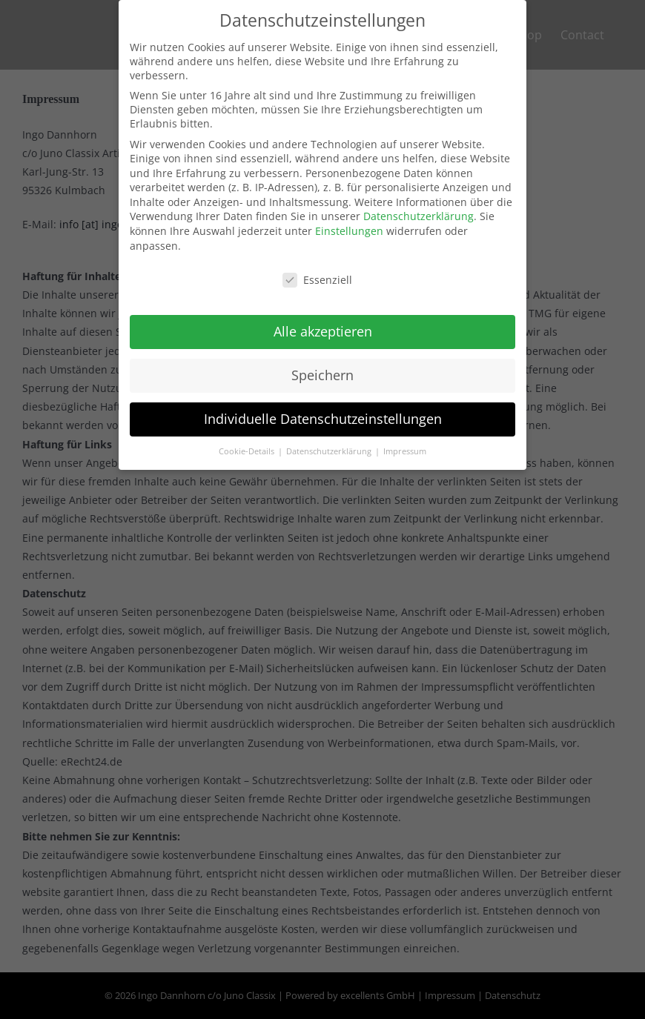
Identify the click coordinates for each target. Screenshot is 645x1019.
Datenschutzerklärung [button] (330, 442)
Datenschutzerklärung (418, 207)
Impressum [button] (404, 442)
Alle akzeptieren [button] (323, 322)
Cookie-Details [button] (248, 442)
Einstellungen (349, 221)
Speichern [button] (322, 365)
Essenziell (317, 270)
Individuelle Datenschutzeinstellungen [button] (323, 409)
